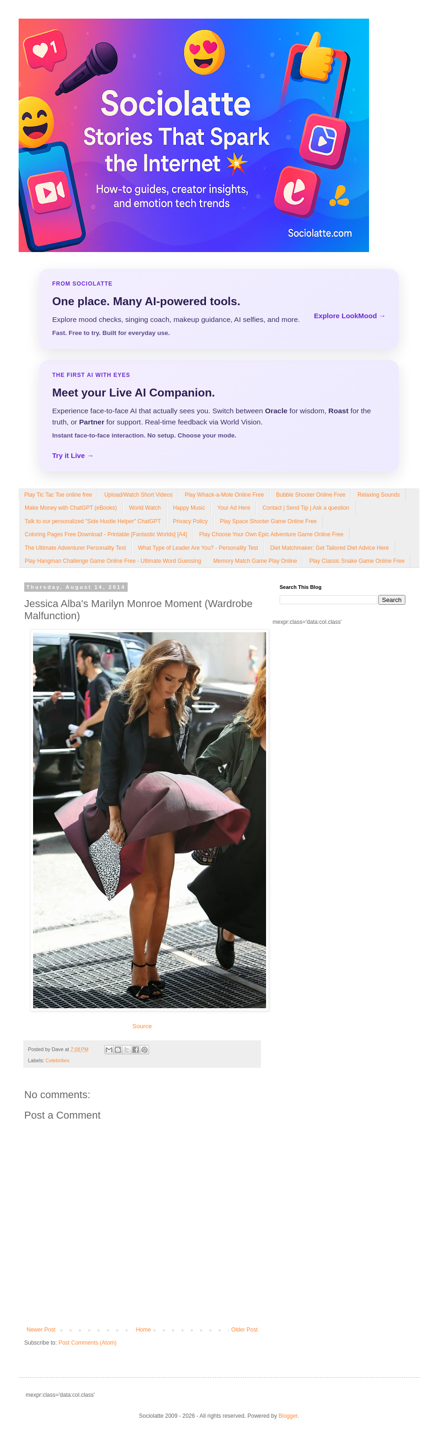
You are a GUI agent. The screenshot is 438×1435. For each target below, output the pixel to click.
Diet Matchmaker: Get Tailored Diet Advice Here (329, 548)
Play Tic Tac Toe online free (58, 495)
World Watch (145, 508)
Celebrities (57, 1060)
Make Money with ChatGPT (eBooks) (71, 508)
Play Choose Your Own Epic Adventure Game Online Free (271, 534)
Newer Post (41, 1329)
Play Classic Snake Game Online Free (357, 561)
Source (142, 1026)
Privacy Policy (190, 521)
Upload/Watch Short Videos (138, 495)
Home (143, 1329)
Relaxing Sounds (378, 495)
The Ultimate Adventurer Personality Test (75, 548)
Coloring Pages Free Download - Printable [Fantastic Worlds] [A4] (106, 534)
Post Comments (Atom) (87, 1342)
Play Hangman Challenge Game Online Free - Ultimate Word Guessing (113, 561)
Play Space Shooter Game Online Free (268, 521)
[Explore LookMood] (219, 309)
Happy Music (189, 508)
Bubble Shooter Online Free (310, 495)
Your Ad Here (233, 508)
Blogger (288, 1416)
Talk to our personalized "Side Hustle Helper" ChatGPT (93, 521)
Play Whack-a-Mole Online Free (224, 495)
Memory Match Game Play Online (255, 561)
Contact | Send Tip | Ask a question (305, 508)
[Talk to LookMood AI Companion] (219, 416)
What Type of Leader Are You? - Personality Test (198, 548)
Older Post (244, 1329)
